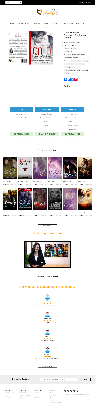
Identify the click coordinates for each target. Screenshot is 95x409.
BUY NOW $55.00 (72, 134)
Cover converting (23, 400)
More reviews (47, 366)
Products (6, 395)
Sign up (88, 2)
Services (37, 23)
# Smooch (85, 70)
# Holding (67, 67)
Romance (6, 184)
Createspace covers (24, 395)
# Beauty (67, 73)
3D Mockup (47, 122)
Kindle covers (22, 397)
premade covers (24, 23)
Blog (78, 23)
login (80, 2)
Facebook (36, 392)
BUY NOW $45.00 (47, 134)
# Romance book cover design (73, 70)
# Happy (85, 61)
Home (12, 23)
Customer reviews (9, 392)
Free (46, 23)
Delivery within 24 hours (21, 118)
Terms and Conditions (55, 402)
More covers (47, 226)
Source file (72, 129)
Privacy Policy (52, 400)
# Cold (66, 64)
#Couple (73, 61)
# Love (73, 67)
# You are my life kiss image (77, 64)
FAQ (83, 23)
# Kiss (80, 61)
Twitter (35, 395)
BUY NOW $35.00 (21, 134)
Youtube (36, 400)
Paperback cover (47, 126)
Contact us (56, 23)
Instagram (36, 397)
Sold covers (52, 392)
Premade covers (23, 392)
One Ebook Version (21, 114)
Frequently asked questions (47, 276)
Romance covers (53, 395)
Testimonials (68, 23)
